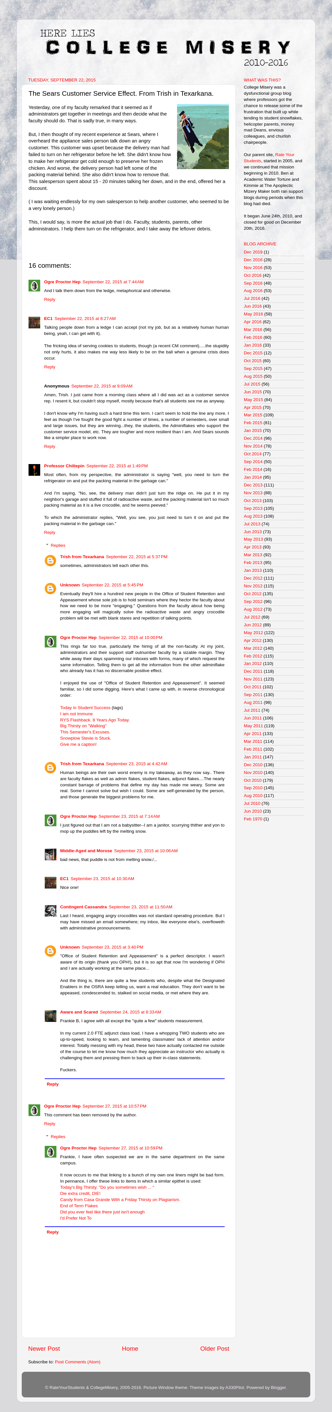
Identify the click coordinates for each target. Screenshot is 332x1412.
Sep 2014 (253, 461)
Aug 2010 (253, 795)
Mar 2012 (253, 648)
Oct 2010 (253, 780)
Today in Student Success (85, 707)
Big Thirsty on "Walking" (83, 725)
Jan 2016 (253, 345)
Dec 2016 (253, 259)
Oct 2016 (253, 275)
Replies (58, 545)
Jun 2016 (253, 306)
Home (130, 1348)
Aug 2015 (253, 376)
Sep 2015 (253, 368)
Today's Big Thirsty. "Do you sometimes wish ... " (107, 1187)
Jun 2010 (253, 811)
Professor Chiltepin (64, 465)
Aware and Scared (79, 1012)
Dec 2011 (253, 671)
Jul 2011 (252, 710)
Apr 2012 (253, 640)
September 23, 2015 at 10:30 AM (102, 878)
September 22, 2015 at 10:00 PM (130, 637)
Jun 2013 (253, 531)
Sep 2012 (253, 601)
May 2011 (253, 725)
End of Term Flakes (79, 1205)
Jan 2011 (253, 757)
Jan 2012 (253, 663)
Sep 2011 (253, 694)
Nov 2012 (253, 585)
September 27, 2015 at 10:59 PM (130, 1148)
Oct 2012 (253, 593)
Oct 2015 (253, 360)
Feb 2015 (253, 422)
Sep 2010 (253, 787)
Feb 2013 (253, 562)
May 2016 (253, 314)
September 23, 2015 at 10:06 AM (146, 850)
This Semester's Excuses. (85, 732)
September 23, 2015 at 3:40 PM (112, 947)
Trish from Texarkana (82, 556)
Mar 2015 (253, 414)
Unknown (70, 585)
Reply (49, 299)
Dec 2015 (253, 352)
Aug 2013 (253, 516)
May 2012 (253, 632)
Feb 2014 (253, 469)
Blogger (278, 1387)
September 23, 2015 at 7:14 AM (129, 816)
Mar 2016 (253, 329)
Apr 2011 (253, 733)
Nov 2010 (253, 772)
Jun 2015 (253, 391)
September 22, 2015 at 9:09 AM (102, 386)
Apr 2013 (253, 547)
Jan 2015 (253, 430)
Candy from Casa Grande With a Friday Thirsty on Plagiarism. (120, 1199)
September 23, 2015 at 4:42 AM (136, 763)
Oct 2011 (253, 686)
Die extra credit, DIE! (80, 1193)
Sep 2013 (253, 508)
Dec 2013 (253, 485)
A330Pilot (234, 1387)
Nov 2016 (253, 267)
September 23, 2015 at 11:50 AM (140, 906)
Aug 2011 (253, 702)
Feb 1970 (253, 819)
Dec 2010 (253, 764)
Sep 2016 (253, 283)
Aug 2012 (253, 609)
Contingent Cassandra (83, 906)
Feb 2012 (253, 656)
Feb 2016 (253, 337)
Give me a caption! (78, 744)
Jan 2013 (253, 570)
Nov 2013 (253, 492)
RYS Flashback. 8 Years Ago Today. (95, 720)
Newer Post (44, 1348)
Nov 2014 (253, 446)
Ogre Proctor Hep (62, 281)
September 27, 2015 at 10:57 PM (115, 1106)
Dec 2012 (253, 578)
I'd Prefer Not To (76, 1218)
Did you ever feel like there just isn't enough (102, 1211)
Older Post (214, 1348)
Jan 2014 (253, 477)
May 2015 (253, 399)
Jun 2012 (253, 624)
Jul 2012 (252, 617)
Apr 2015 (253, 407)
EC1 (48, 318)
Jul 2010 (252, 803)
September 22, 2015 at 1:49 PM (117, 465)
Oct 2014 (253, 453)
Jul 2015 (252, 384)
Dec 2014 (253, 438)
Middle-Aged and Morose (86, 850)
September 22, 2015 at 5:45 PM (112, 585)
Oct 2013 (253, 500)
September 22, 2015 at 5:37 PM (137, 556)
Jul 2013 (252, 524)
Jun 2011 (253, 718)
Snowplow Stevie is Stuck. (86, 738)
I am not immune (76, 713)
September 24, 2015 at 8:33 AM (130, 1012)
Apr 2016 (253, 321)
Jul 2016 (252, 298)
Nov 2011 (253, 679)
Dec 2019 (253, 252)
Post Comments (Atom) (78, 1361)
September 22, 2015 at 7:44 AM (113, 281)
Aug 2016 (253, 290)
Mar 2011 (253, 741)
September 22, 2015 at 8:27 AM (85, 318)
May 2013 (253, 539)
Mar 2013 (253, 554)
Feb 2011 (253, 749)
